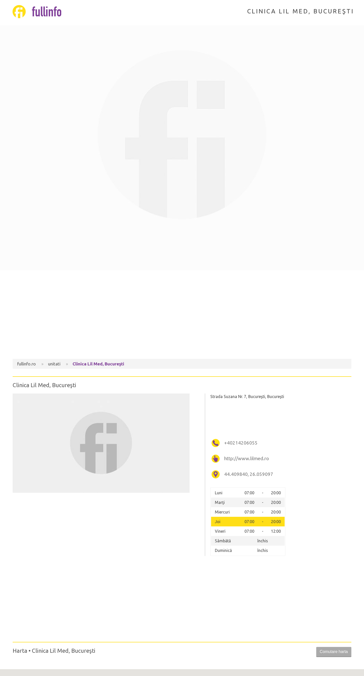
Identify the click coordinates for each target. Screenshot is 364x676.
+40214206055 (241, 443)
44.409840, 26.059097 (248, 474)
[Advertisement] (182, 316)
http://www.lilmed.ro (246, 458)
